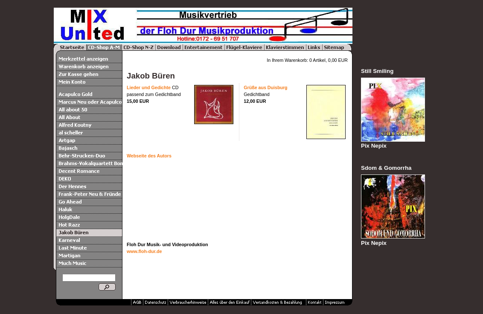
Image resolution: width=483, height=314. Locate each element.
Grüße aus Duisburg (265, 87)
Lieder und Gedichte (149, 87)
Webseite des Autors (149, 155)
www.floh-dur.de (144, 251)
